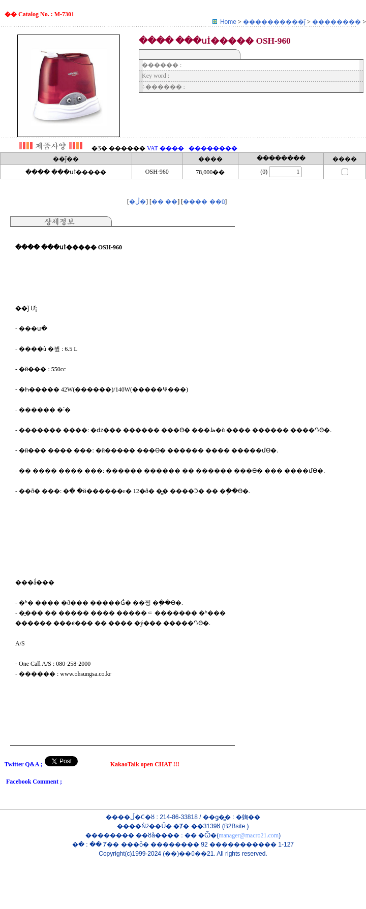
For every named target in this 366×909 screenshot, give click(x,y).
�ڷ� (137, 201)
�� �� (164, 201)
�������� (337, 21)
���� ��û (204, 201)
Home (228, 21)
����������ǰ (275, 21)
